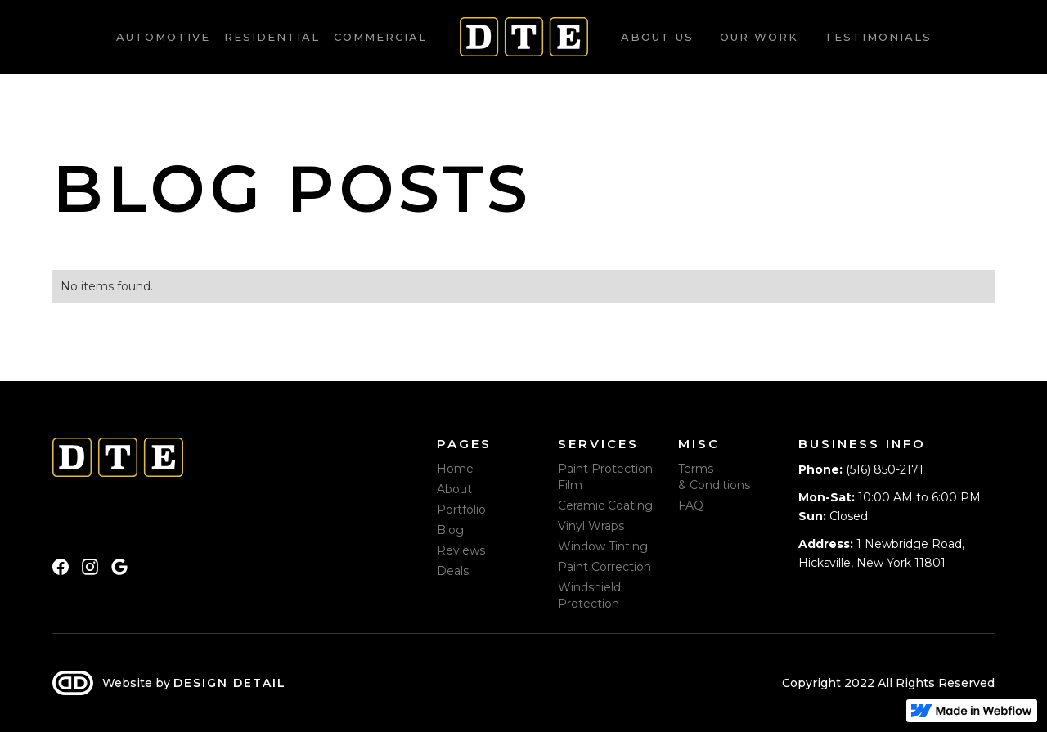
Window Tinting (603, 546)
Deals (453, 571)
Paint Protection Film (605, 476)
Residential (272, 36)
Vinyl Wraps (591, 526)
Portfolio (461, 509)
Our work (759, 36)
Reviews (461, 550)
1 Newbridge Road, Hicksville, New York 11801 (881, 553)
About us (657, 36)
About (454, 489)
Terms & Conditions (714, 476)
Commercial (380, 36)
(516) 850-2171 (860, 469)
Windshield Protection (589, 595)
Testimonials (878, 36)
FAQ (690, 505)
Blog (450, 530)
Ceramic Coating (605, 505)
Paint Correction (604, 566)
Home (455, 468)
